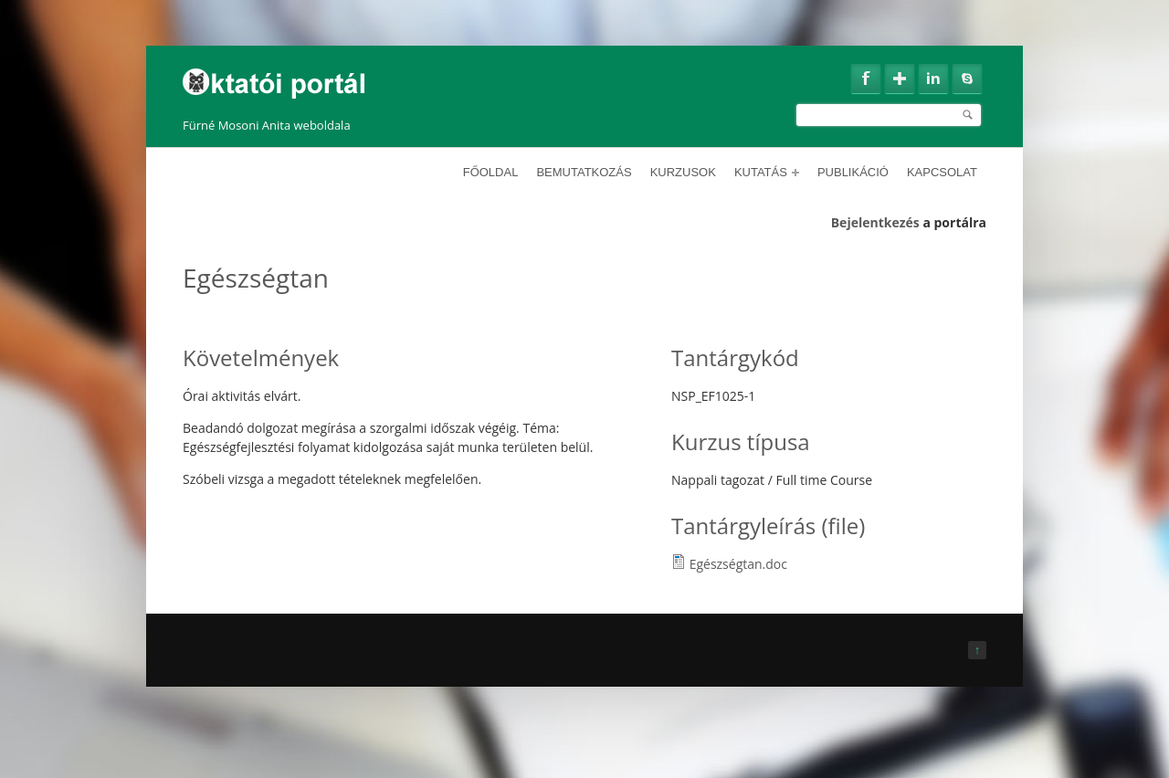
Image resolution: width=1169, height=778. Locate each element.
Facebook (865, 78)
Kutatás (766, 172)
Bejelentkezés (875, 222)
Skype (967, 78)
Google (899, 78)
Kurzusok (683, 172)
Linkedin (933, 78)
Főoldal (491, 172)
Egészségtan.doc (738, 564)
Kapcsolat (942, 172)
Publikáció (853, 172)
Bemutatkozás (583, 172)
